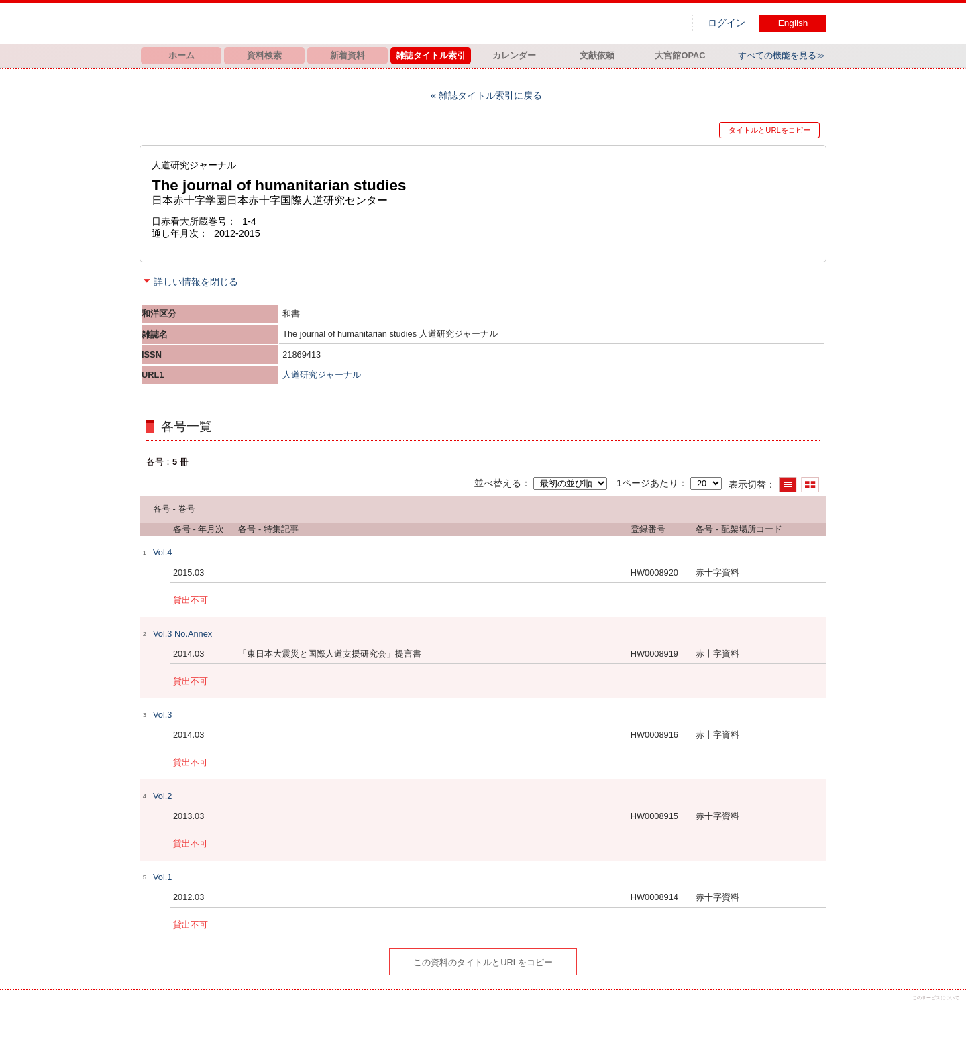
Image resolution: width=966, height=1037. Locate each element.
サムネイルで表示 (810, 484)
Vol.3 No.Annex (182, 634)
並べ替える (497, 483)
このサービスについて (935, 998)
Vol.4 (162, 552)
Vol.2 (162, 796)
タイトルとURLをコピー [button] (769, 130)
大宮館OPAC (680, 55)
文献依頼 (597, 55)
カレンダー (514, 55)
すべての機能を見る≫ (781, 55)
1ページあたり (647, 483)
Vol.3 (162, 715)
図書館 (280, 23)
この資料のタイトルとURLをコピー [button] (483, 962)
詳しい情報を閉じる (196, 281)
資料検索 (264, 55)
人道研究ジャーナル (321, 375)
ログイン (726, 23)
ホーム (181, 55)
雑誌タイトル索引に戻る (490, 95)
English (793, 23)
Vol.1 (162, 877)
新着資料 (347, 55)
